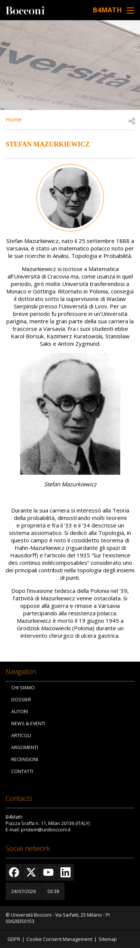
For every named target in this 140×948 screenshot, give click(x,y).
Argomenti (24, 747)
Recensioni (24, 759)
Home (14, 119)
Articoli (21, 735)
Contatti (22, 771)
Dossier (21, 699)
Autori (19, 711)
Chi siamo (23, 687)
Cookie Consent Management (59, 939)
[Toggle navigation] (130, 10)
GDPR (13, 939)
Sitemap (108, 939)
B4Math (107, 9)
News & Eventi (28, 723)
